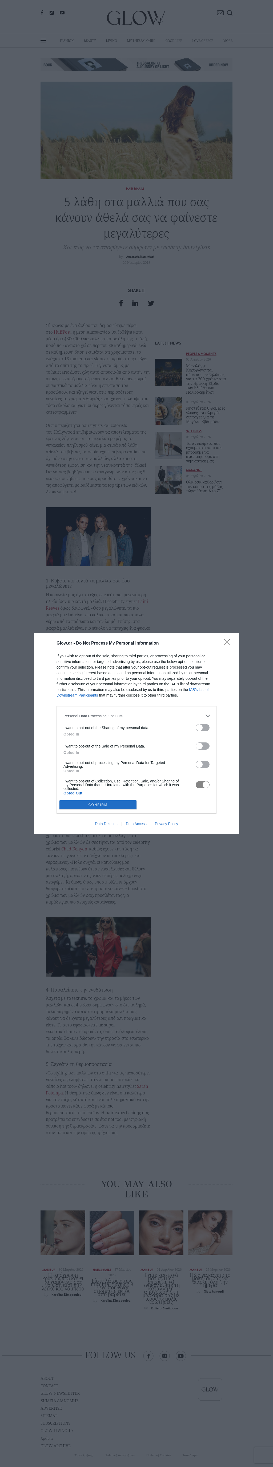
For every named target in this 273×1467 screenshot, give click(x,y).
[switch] (203, 727)
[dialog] (136, 733)
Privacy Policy (166, 824)
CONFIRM (98, 805)
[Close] (229, 643)
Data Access (136, 824)
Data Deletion (106, 824)
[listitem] (136, 716)
